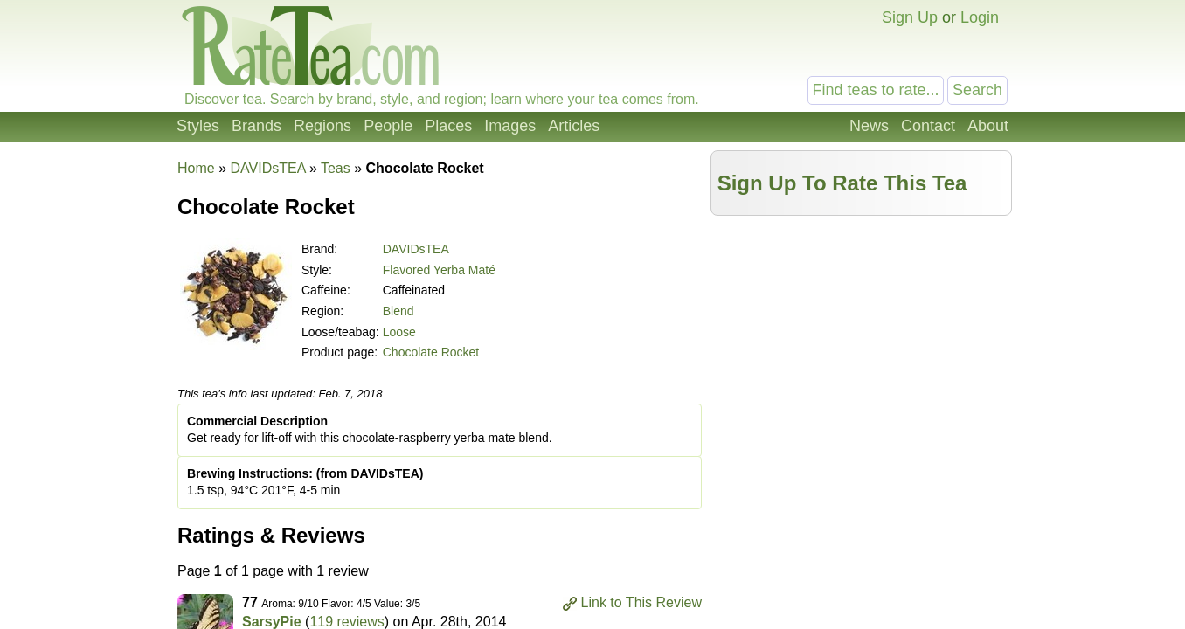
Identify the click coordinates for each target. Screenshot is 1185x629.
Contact (928, 126)
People (388, 126)
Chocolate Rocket (431, 352)
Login (979, 17)
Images (510, 126)
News (869, 126)
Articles (573, 126)
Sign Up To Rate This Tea (842, 183)
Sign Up (910, 17)
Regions (322, 126)
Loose (399, 332)
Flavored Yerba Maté (439, 270)
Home (196, 168)
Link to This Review (641, 602)
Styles (198, 126)
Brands (256, 126)
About (987, 126)
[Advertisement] (861, 347)
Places (448, 126)
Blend (398, 311)
